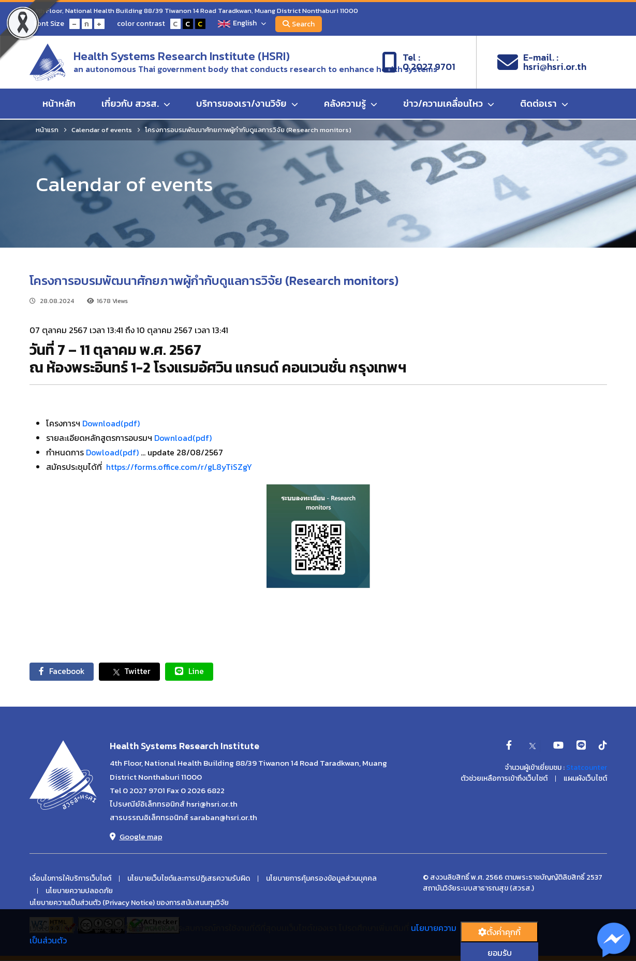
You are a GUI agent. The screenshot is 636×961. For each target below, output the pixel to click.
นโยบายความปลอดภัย (79, 891)
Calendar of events (101, 130)
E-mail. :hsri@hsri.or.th (541, 62)
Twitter (134, 671)
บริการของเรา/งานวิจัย (247, 104)
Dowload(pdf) (112, 452)
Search (300, 24)
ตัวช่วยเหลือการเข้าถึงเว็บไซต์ (504, 779)
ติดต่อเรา (544, 104)
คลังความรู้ (350, 104)
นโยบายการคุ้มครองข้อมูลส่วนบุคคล (321, 879)
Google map (136, 837)
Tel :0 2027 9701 (418, 62)
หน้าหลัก (59, 104)
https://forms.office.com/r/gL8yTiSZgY (179, 467)
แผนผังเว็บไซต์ (585, 779)
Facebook (63, 671)
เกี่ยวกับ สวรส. (135, 104)
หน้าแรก (47, 130)
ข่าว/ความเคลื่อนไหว (448, 104)
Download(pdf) (111, 423)
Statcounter (586, 768)
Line (195, 671)
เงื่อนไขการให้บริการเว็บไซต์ (70, 879)
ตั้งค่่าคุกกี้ (499, 932)
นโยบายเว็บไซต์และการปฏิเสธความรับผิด (188, 879)
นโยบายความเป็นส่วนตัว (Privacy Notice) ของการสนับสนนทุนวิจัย (129, 903)
